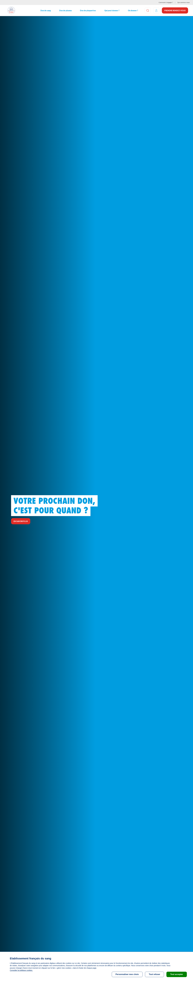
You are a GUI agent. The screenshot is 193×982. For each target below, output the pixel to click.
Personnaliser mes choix (127, 974)
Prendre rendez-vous (175, 10)
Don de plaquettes (88, 10)
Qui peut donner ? (111, 10)
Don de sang (45, 10)
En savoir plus (21, 521)
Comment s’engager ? (166, 2)
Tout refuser (154, 974)
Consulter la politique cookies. (21, 970)
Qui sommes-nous (183, 2)
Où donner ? (133, 10)
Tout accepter (176, 974)
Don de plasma (65, 10)
